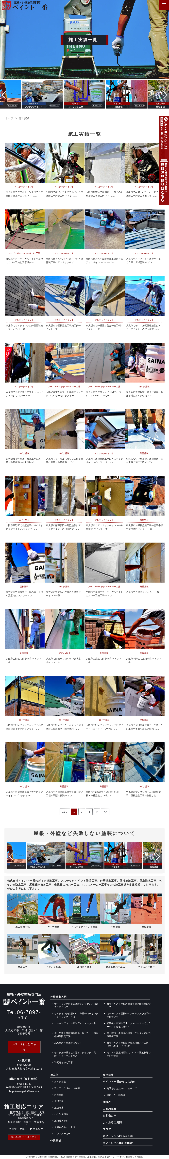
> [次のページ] (97, 811)
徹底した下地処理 (116, 1095)
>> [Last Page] (105, 811)
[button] (4, 95)
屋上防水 (59, 1107)
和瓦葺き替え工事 (63, 1062)
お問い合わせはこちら (24, 1047)
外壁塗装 (59, 1094)
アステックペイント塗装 (67, 1088)
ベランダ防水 (61, 1114)
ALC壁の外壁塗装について (68, 1042)
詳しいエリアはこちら (24, 1137)
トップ (9, 118)
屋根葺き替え (61, 1120)
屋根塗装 (59, 1101)
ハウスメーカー (62, 1133)
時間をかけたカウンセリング (122, 1088)
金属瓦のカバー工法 (64, 1127)
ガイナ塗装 (60, 1081)
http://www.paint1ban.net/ (24, 1091)
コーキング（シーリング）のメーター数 (75, 1023)
